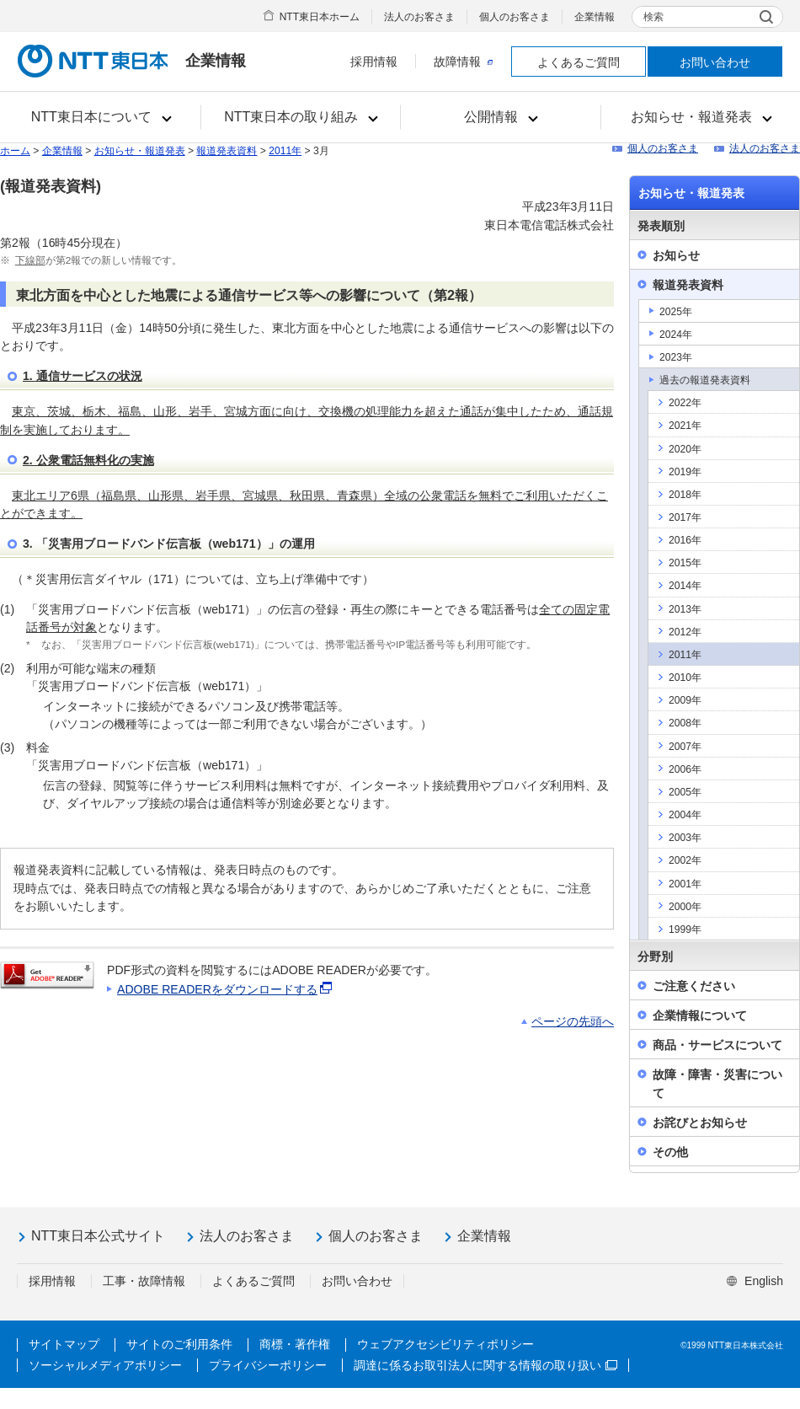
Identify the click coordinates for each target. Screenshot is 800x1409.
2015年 (685, 563)
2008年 (685, 723)
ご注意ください (694, 986)
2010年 (685, 677)
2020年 (685, 449)
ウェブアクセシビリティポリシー (445, 1344)
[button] (100, 117)
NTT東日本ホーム (320, 17)
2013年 (685, 609)
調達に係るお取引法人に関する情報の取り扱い (485, 1365)
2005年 (685, 792)
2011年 (285, 151)
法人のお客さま (419, 17)
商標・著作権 (294, 1344)
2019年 (685, 472)
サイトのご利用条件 (179, 1344)
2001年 (685, 884)
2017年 (685, 517)
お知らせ (676, 255)
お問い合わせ (715, 62)
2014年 (685, 586)
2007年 (685, 747)
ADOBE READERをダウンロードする (225, 989)
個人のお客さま (514, 17)
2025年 (675, 312)
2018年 (685, 495)
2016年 (685, 540)
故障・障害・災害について (717, 1083)
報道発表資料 (226, 151)
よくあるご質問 (578, 62)
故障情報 (463, 61)
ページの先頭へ (572, 1021)
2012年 (685, 632)
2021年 (685, 425)
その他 (670, 1152)
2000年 (685, 907)
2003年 (685, 838)
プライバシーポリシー (268, 1365)
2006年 (685, 769)
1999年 (685, 929)
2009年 (685, 700)
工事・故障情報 (144, 1281)
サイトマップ (64, 1344)
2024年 (675, 334)
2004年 (685, 815)
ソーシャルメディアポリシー (105, 1365)
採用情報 (373, 61)
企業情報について (700, 1015)
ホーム (15, 151)
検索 (653, 17)
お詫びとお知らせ (700, 1122)
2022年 (685, 403)
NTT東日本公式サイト (98, 1236)
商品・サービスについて (717, 1045)
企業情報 (594, 17)
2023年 (675, 357)
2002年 (685, 860)
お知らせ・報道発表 (139, 151)
